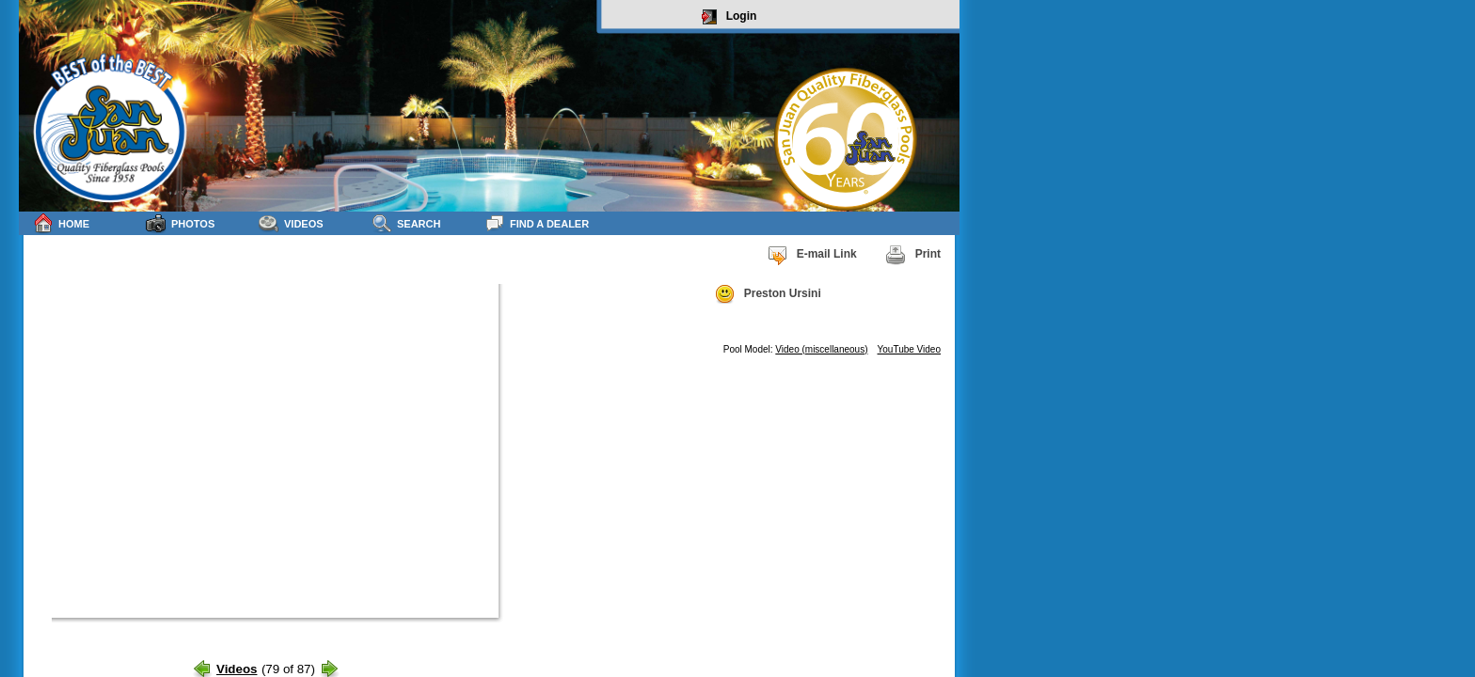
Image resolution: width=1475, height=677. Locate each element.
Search (406, 223)
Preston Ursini (767, 294)
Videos (291, 223)
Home (61, 223)
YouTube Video (909, 349)
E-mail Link (812, 254)
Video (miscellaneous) (821, 349)
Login (729, 16)
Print (913, 254)
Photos (180, 223)
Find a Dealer (536, 223)
